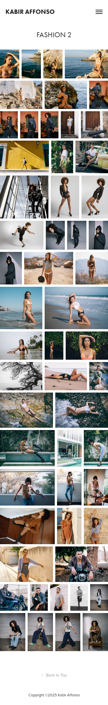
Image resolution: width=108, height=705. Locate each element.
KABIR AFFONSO (30, 12)
